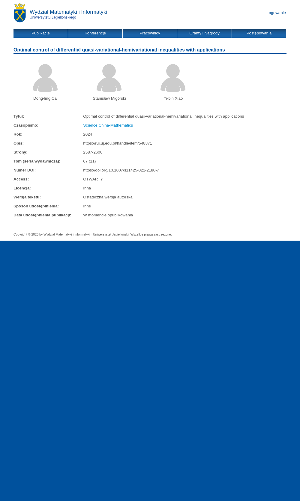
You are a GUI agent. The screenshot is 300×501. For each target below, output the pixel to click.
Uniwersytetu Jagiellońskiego (53, 17)
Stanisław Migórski (109, 98)
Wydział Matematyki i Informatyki (68, 12)
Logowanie (276, 12)
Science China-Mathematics (108, 125)
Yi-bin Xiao (173, 98)
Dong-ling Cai (45, 98)
